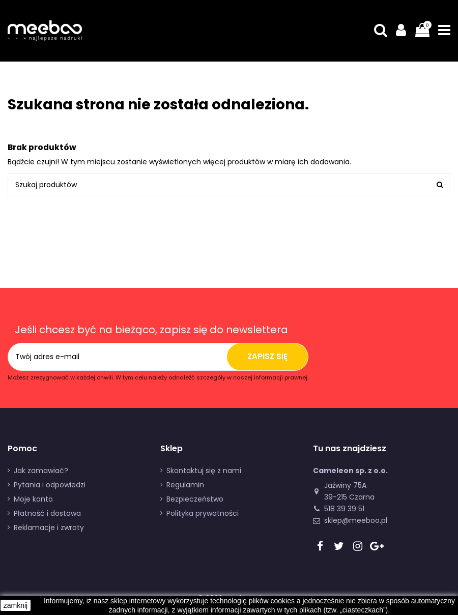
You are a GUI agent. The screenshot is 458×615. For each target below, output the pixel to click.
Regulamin (185, 485)
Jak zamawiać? (41, 470)
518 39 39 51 (344, 509)
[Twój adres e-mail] (117, 356)
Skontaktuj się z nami (203, 470)
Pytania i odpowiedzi (49, 485)
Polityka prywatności (202, 513)
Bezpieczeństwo (194, 499)
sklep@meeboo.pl (355, 520)
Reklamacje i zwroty (49, 527)
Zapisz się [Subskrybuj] (267, 356)
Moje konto (33, 499)
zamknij (15, 605)
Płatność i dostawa (47, 513)
